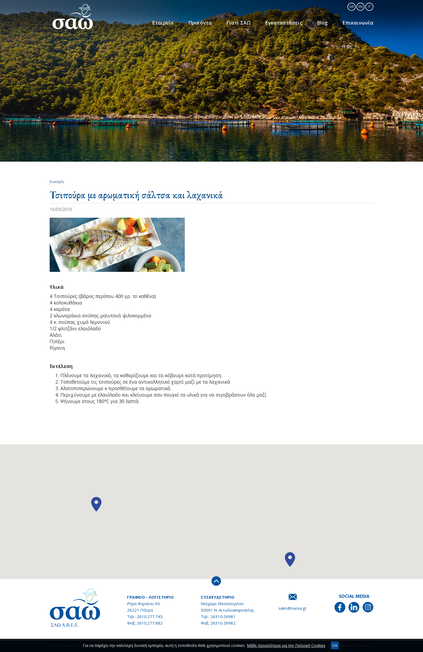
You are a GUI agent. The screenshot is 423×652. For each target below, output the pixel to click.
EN (361, 6)
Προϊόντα (202, 22)
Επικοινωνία (358, 22)
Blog (323, 22)
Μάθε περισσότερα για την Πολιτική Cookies (286, 645)
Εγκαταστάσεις (285, 22)
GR (351, 6)
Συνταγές (57, 181)
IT (369, 6)
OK (334, 645)
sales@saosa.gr (292, 608)
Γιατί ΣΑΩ (241, 22)
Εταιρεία (165, 22)
